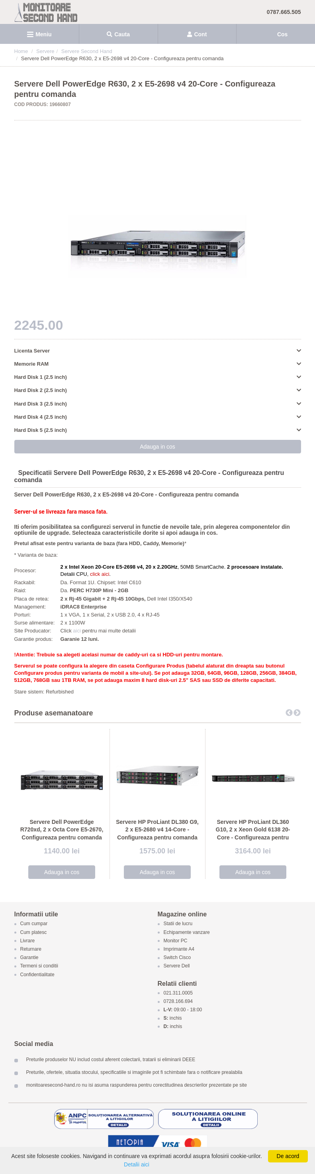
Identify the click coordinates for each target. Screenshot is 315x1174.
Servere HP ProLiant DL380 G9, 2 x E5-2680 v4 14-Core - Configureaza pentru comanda (157, 830)
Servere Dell (177, 966)
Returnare (30, 949)
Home (21, 51)
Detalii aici (136, 1164)
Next (297, 713)
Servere (45, 51)
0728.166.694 (178, 1002)
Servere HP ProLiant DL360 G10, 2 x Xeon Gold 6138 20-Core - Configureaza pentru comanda (253, 834)
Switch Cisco (177, 958)
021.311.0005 (178, 993)
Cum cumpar (34, 924)
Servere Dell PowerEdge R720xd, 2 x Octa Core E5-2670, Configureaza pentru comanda (62, 830)
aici (77, 631)
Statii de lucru (178, 924)
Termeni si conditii (39, 966)
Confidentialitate (37, 974)
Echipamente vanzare (187, 932)
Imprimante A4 (179, 949)
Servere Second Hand (86, 51)
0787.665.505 (284, 12)
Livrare (27, 941)
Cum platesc (33, 932)
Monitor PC (176, 941)
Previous (289, 713)
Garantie (29, 958)
